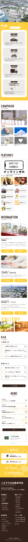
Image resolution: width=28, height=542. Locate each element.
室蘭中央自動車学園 (20, 521)
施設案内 (21, 251)
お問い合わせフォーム (16, 468)
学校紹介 (7, 251)
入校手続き (7, 280)
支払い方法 (20, 280)
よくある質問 (14, 385)
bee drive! (4, 497)
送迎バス (21, 312)
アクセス (7, 312)
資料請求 (4, 527)
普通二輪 (18, 500)
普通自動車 (18, 497)
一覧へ (14, 429)
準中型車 (18, 498)
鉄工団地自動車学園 (20, 517)
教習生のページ (5, 525)
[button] (12, 443)
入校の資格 (4, 507)
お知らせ (4, 519)
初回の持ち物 (5, 509)
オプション (18, 510)
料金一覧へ (13, 27)
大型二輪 (18, 502)
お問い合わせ (5, 530)
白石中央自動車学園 (20, 519)
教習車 (3, 500)
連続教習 (18, 506)
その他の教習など (20, 508)
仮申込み (4, 528)
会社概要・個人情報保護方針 (14, 538)
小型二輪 (18, 504)
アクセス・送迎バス (7, 523)
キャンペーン (5, 517)
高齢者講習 (18, 512)
